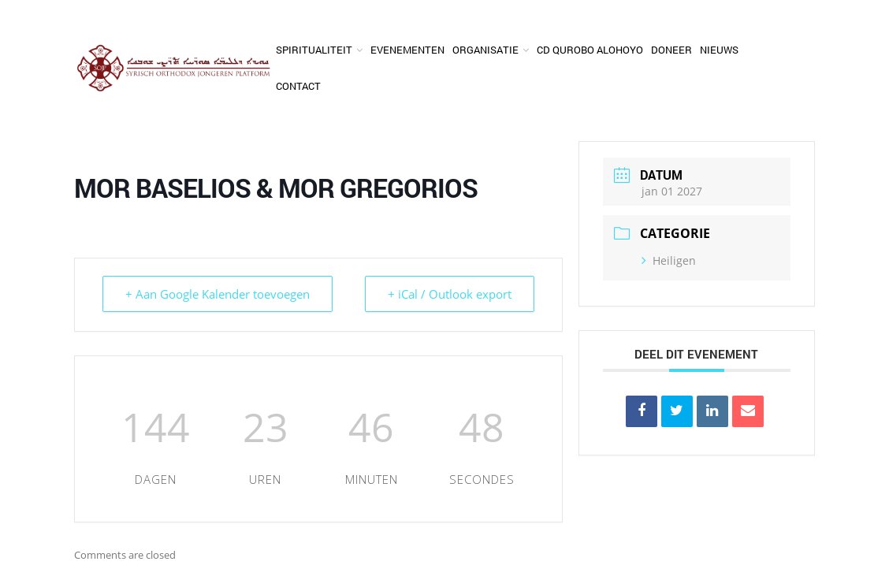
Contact (298, 86)
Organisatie (485, 50)
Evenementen (407, 50)
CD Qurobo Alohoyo (590, 50)
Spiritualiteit (314, 50)
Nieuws (719, 50)
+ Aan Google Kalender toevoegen (217, 294)
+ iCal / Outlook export (449, 294)
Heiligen (669, 260)
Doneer (671, 50)
